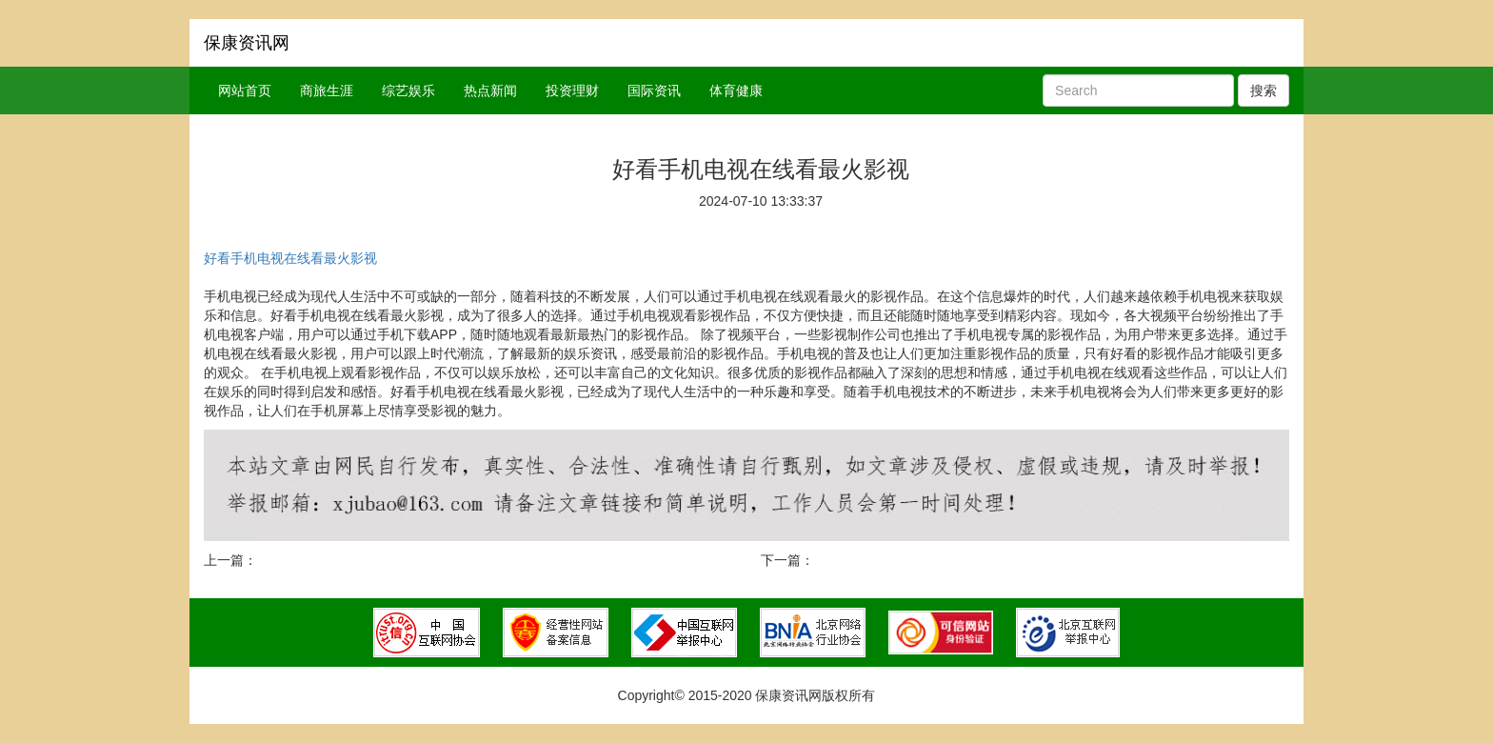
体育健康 (736, 90)
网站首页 (244, 90)
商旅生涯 (326, 90)
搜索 (1263, 90)
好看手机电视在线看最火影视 (290, 258)
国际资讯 (654, 90)
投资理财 (572, 90)
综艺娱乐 (408, 90)
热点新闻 (490, 90)
